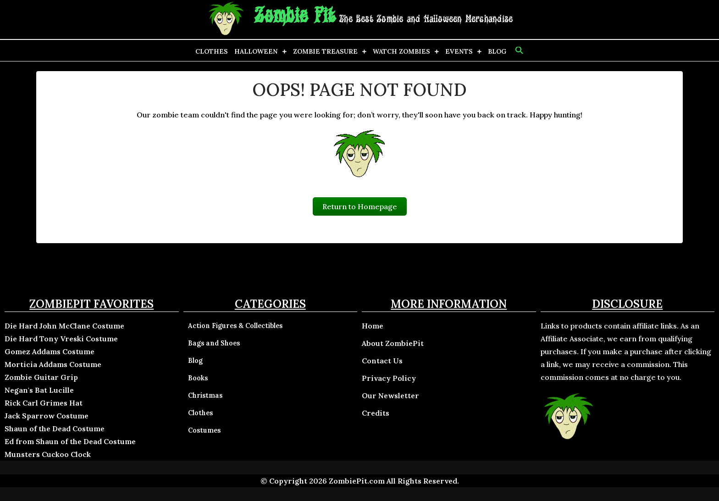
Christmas (205, 395)
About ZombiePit (393, 343)
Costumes (204, 430)
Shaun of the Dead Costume (55, 428)
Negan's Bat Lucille (39, 390)
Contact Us (382, 360)
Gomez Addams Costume (49, 351)
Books (198, 378)
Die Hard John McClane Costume (64, 325)
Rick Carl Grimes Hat (44, 402)
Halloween (256, 51)
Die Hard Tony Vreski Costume (61, 338)
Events (459, 51)
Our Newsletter (390, 395)
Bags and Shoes (214, 343)
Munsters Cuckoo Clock (48, 454)
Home (372, 325)
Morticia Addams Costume (53, 364)
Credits (375, 413)
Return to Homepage (359, 206)
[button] (518, 50)
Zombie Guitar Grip (41, 377)
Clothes (211, 51)
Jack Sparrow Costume (46, 415)
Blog (497, 51)
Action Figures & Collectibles (235, 326)
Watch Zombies (401, 51)
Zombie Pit (294, 16)
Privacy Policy (389, 378)
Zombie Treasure (325, 51)
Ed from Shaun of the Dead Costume (70, 441)
